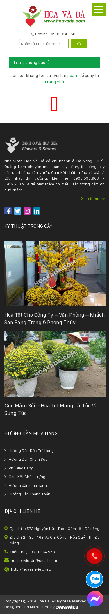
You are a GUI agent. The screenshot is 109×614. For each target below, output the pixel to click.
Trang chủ (54, 82)
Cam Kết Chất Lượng (27, 476)
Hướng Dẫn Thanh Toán (29, 494)
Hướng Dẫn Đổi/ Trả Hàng (31, 450)
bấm (73, 75)
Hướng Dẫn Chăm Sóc (28, 459)
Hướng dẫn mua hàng (28, 485)
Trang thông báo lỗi (32, 62)
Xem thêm (93, 198)
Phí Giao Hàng (21, 468)
